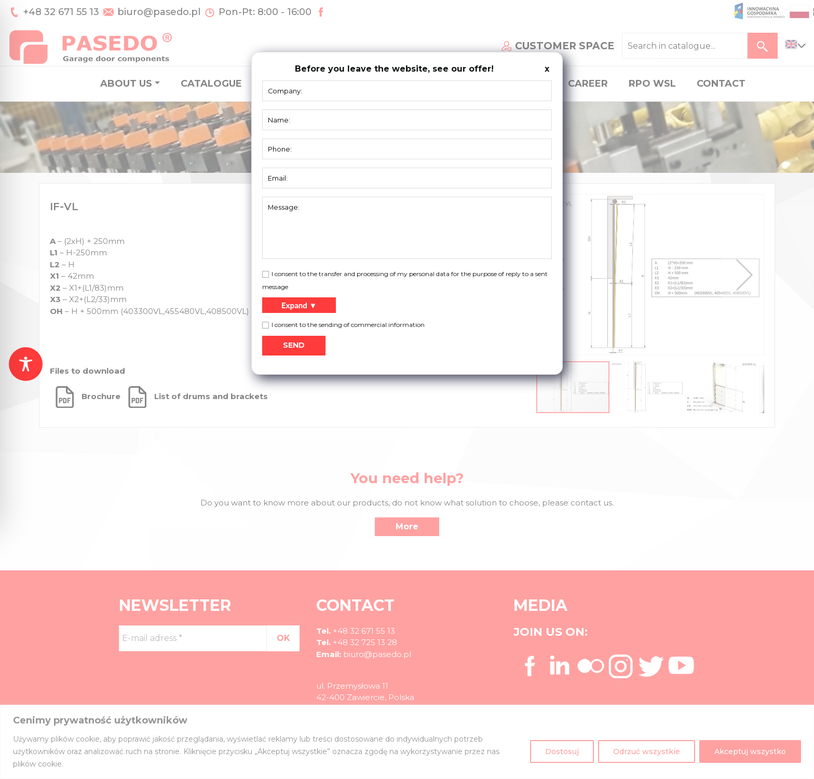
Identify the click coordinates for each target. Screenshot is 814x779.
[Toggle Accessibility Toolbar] (26, 364)
